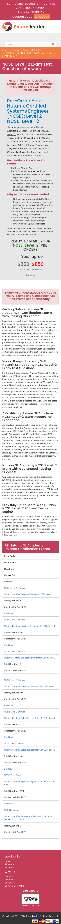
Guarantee (10, 882)
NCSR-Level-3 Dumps (14, 743)
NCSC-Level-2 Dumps (14, 651)
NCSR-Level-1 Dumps (14, 680)
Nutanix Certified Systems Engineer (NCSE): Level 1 (28, 594)
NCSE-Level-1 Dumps (14, 588)
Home (5, 50)
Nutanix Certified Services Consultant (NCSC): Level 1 (29, 626)
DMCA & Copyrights (14, 885)
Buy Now (8, 613)
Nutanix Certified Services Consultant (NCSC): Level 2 (29, 657)
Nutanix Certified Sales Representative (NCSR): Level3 (29, 749)
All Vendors (10, 864)
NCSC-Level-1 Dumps (14, 619)
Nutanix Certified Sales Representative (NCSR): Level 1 (30, 686)
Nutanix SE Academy (33, 50)
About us (9, 879)
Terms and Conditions (30, 269)
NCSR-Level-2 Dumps (14, 711)
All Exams (9, 867)
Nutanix (15, 50)
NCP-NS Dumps (11, 810)
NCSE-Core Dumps (13, 775)
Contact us (10, 876)
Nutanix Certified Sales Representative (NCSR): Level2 (29, 718)
